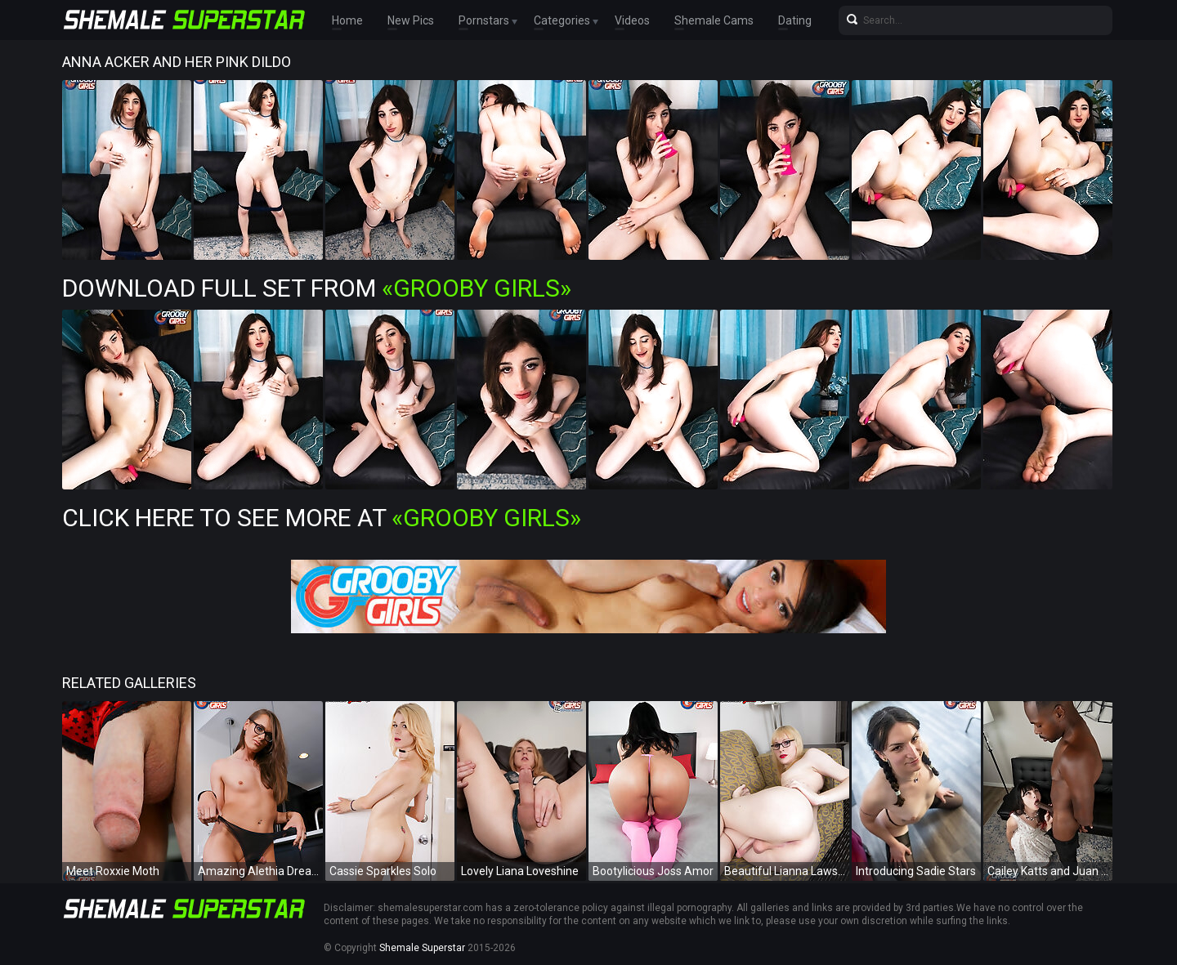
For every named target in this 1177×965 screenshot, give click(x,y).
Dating (795, 20)
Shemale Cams (714, 20)
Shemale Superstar (422, 948)
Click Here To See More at (321, 517)
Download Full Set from (316, 288)
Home (347, 20)
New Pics (410, 20)
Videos (632, 20)
